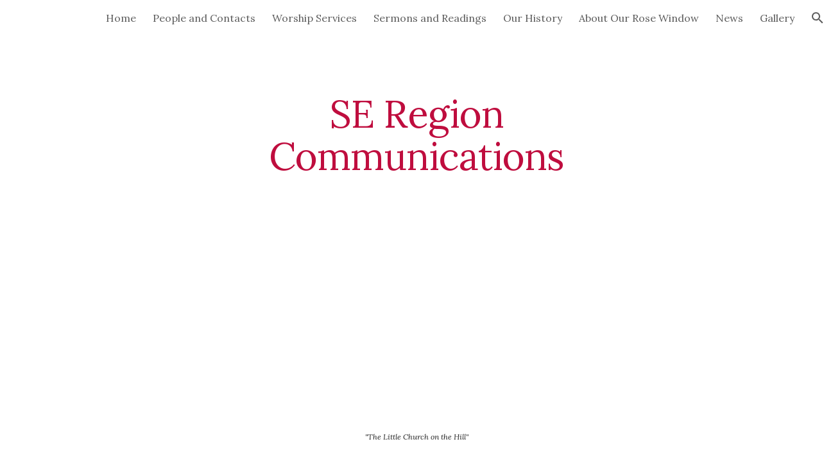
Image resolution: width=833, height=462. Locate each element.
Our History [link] (532, 18)
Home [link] (121, 18)
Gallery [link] (777, 18)
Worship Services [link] (314, 18)
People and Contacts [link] (204, 18)
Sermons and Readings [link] (430, 18)
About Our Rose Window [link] (639, 18)
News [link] (729, 18)
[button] (817, 18)
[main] (416, 134)
